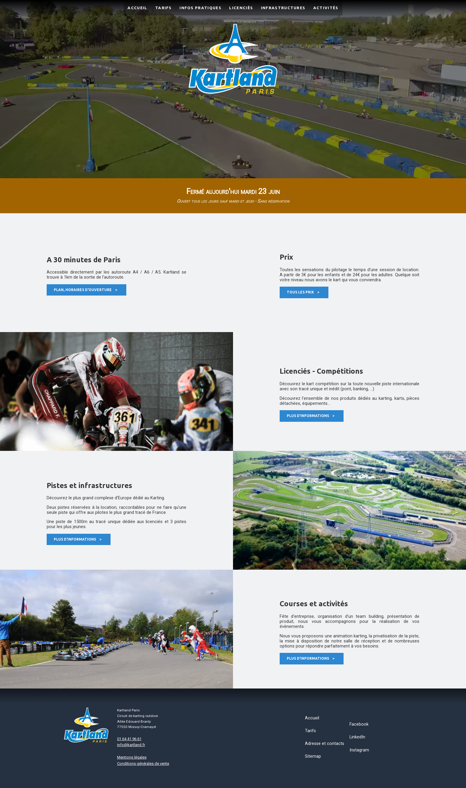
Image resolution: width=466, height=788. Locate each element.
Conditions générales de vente (143, 763)
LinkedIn (357, 737)
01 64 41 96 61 (129, 739)
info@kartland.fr (131, 745)
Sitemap (313, 756)
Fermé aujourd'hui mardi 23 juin (233, 195)
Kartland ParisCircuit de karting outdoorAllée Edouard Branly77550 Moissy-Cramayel (137, 718)
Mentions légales (132, 757)
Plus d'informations (311, 416)
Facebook (359, 724)
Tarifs (310, 730)
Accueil (312, 718)
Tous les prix (303, 292)
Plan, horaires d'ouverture (85, 290)
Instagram (359, 750)
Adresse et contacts (324, 743)
